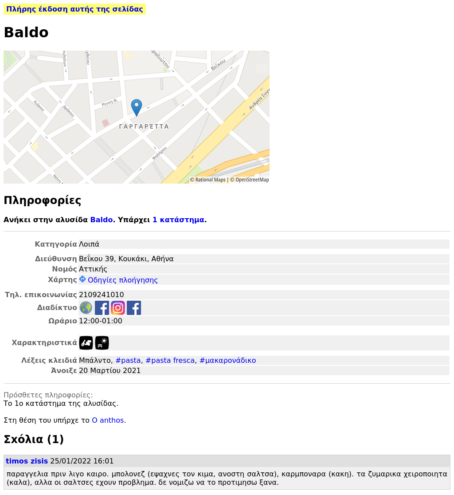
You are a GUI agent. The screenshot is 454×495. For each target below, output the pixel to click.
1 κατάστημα (178, 220)
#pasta (128, 360)
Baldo (101, 220)
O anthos (108, 420)
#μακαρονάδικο (228, 360)
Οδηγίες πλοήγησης (118, 280)
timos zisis (27, 461)
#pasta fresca (170, 360)
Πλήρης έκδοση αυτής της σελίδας (74, 9)
